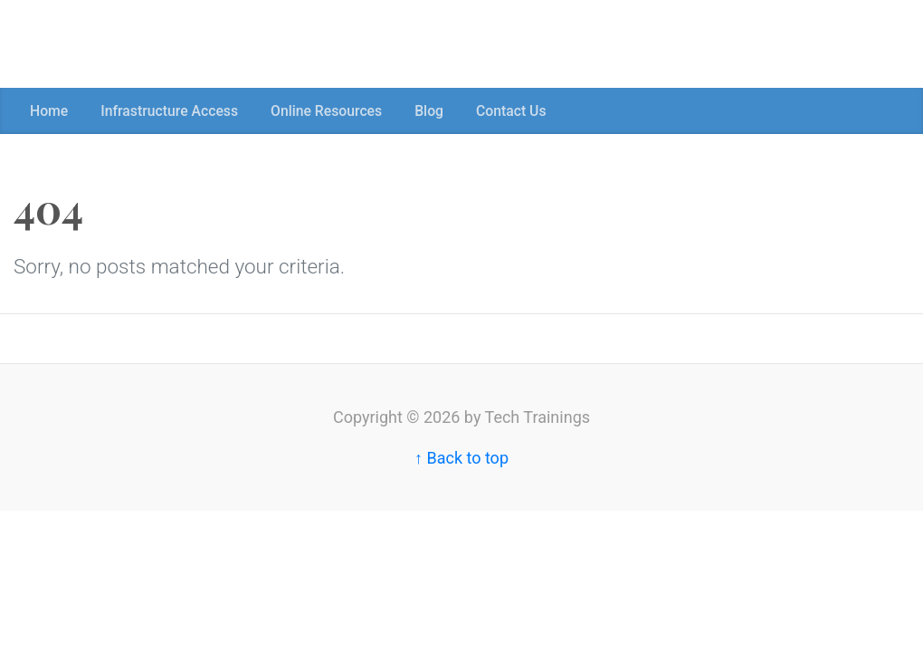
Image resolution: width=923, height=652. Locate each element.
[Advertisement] (329, 41)
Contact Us (511, 111)
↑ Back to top (461, 457)
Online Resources (326, 111)
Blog (428, 111)
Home (49, 111)
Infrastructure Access (169, 111)
